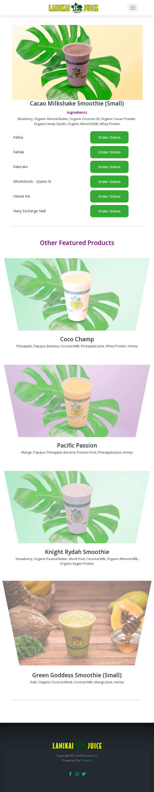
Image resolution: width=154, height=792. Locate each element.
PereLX (86, 760)
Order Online (109, 137)
